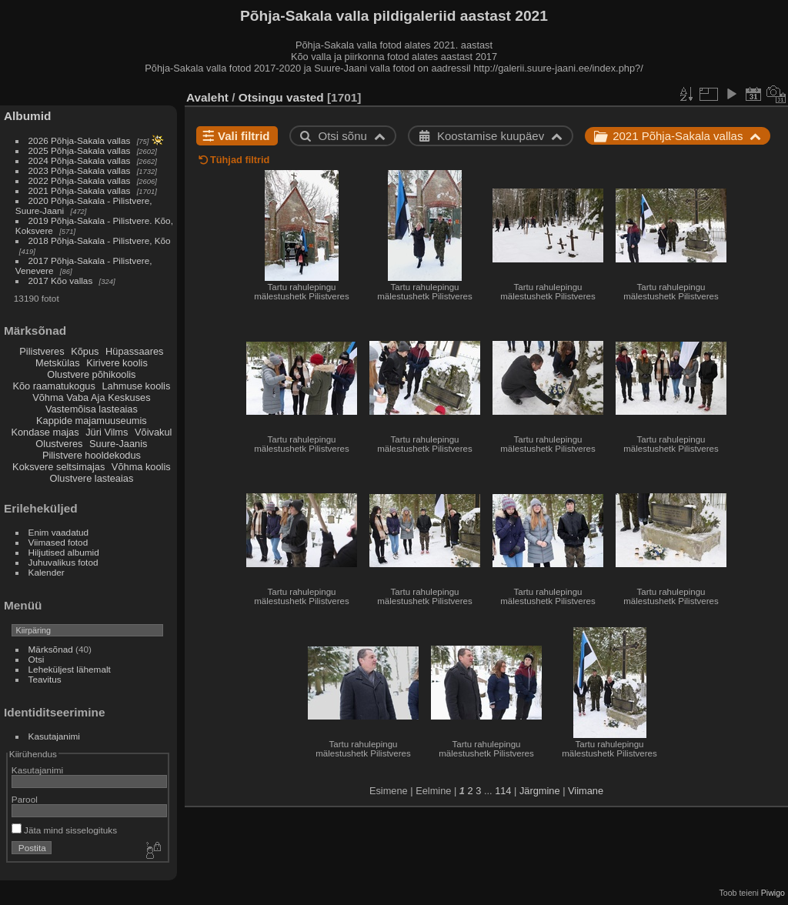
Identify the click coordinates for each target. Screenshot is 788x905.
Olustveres (58, 443)
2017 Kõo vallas (60, 281)
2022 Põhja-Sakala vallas (79, 180)
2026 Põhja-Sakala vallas (79, 140)
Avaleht (207, 97)
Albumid (27, 115)
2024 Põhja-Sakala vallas (79, 160)
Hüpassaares (134, 351)
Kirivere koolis (117, 363)
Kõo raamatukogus (53, 386)
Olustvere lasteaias (91, 478)
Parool (25, 799)
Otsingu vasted (281, 97)
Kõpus (84, 351)
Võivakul (153, 432)
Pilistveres (41, 351)
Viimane (585, 790)
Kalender (46, 572)
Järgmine (539, 790)
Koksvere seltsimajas (58, 467)
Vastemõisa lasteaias (91, 409)
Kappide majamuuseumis (91, 420)
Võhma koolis (141, 467)
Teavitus (45, 679)
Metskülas (57, 363)
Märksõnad (50, 649)
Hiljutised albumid (63, 552)
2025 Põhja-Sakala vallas (79, 150)
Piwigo (773, 892)
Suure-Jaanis (118, 443)
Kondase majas (44, 432)
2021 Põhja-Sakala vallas (79, 190)
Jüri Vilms (106, 432)
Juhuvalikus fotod (63, 562)
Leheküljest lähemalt (69, 669)
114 (503, 790)
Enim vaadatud (58, 532)
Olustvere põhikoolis (91, 374)
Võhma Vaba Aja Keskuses (91, 397)
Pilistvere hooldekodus (91, 455)
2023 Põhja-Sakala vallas (79, 170)
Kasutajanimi (54, 736)
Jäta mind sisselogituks (64, 830)
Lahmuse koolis (136, 386)
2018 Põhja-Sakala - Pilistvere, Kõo (99, 240)
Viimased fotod (58, 542)
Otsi (36, 659)
